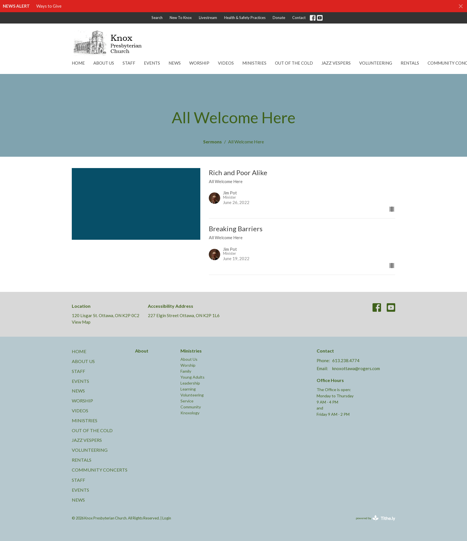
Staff (129, 62)
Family (185, 371)
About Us (103, 62)
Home (78, 62)
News (175, 62)
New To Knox (181, 17)
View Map (81, 321)
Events (152, 62)
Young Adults (192, 377)
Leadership (190, 383)
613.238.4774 (345, 360)
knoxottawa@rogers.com (356, 368)
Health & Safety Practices (245, 17)
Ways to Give (49, 6)
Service (186, 400)
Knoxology (189, 412)
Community (190, 406)
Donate (279, 17)
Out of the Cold (294, 62)
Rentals (410, 62)
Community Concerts (99, 469)
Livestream (208, 17)
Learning (188, 389)
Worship (199, 62)
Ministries (254, 62)
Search (157, 17)
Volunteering (375, 62)
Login (166, 518)
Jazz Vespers (336, 62)
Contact (299, 17)
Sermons (212, 141)
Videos (226, 62)
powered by (375, 518)
